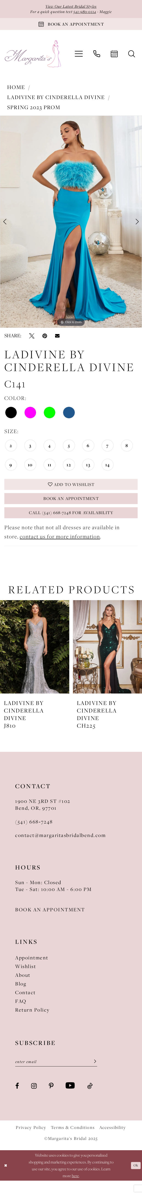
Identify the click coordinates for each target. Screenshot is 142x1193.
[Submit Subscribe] (92, 1073)
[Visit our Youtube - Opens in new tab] (70, 1098)
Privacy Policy (31, 1140)
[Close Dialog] (6, 1177)
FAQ (21, 1012)
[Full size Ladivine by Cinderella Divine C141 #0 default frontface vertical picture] (71, 226)
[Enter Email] (56, 1073)
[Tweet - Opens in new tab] (32, 339)
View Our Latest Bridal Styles (71, 7)
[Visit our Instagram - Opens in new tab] (34, 1098)
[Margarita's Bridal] (33, 58)
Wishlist (25, 977)
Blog (20, 994)
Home (16, 91)
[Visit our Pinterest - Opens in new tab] (51, 1098)
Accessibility (112, 1140)
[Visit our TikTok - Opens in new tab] (90, 1098)
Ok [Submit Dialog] (135, 1177)
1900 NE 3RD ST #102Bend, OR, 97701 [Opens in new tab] (42, 815)
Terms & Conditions (73, 1140)
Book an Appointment (71, 506)
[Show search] (131, 58)
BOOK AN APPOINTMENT (50, 920)
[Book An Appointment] (71, 27)
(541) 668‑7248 (34, 832)
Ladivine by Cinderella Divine (56, 101)
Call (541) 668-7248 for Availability (71, 522)
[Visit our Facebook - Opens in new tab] (17, 1098)
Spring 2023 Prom (33, 111)
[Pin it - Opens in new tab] (44, 339)
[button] (79, 58)
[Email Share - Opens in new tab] (57, 340)
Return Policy (32, 1021)
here (75, 1188)
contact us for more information (60, 547)
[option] (71, 226)
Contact (25, 1003)
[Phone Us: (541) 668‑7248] (97, 58)
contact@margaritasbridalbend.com (60, 846)
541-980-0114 (86, 13)
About (23, 986)
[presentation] (34, 657)
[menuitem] (79, 58)
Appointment (31, 968)
